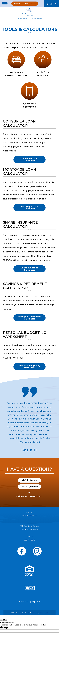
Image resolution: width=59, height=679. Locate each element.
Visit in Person (29, 485)
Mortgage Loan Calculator (29, 209)
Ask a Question (29, 491)
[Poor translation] (5, 633)
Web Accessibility (29, 521)
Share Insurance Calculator (29, 271)
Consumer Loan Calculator (29, 160)
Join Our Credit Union (25, 3)
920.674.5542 (35, 501)
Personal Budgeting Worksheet (29, 370)
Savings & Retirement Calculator (29, 320)
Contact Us (29, 542)
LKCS (38, 608)
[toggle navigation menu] (4, 3)
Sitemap (29, 518)
